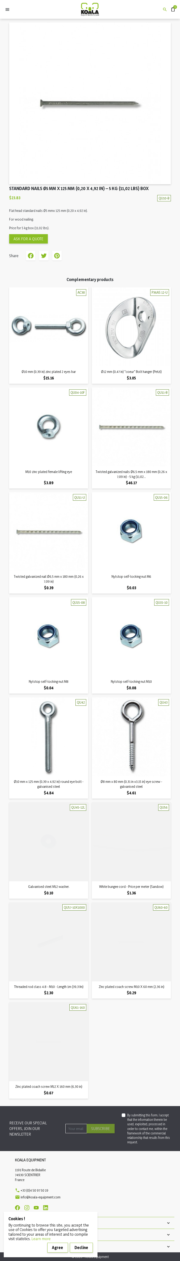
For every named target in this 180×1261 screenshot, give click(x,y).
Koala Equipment (30, 1159)
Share (30, 255)
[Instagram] (26, 1207)
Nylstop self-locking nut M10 (131, 681)
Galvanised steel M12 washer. (48, 886)
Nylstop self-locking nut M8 (48, 681)
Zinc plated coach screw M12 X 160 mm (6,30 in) (48, 1086)
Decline (81, 1247)
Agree (57, 1247)
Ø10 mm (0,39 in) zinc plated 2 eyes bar (49, 371)
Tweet (44, 255)
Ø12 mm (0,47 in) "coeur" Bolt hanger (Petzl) (131, 371)
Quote (171, 7)
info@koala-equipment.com (40, 1197)
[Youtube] (36, 1207)
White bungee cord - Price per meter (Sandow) (131, 886)
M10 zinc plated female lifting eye (48, 471)
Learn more (41, 1238)
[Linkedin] (45, 1207)
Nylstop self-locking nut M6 (131, 576)
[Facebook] (17, 1207)
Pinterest (57, 255)
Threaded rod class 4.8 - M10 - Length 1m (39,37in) (48, 986)
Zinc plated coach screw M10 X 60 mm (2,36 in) (131, 986)
